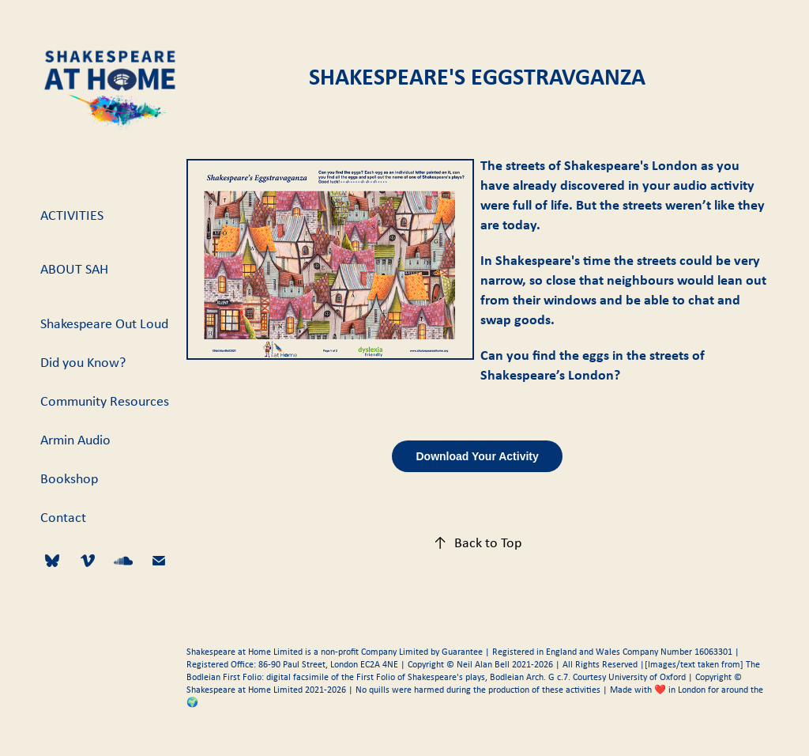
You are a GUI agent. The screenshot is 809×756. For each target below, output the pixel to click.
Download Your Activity (477, 456)
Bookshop (69, 478)
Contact (63, 517)
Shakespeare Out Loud (104, 323)
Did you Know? (83, 362)
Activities (71, 215)
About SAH (74, 268)
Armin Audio (75, 439)
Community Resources (104, 400)
